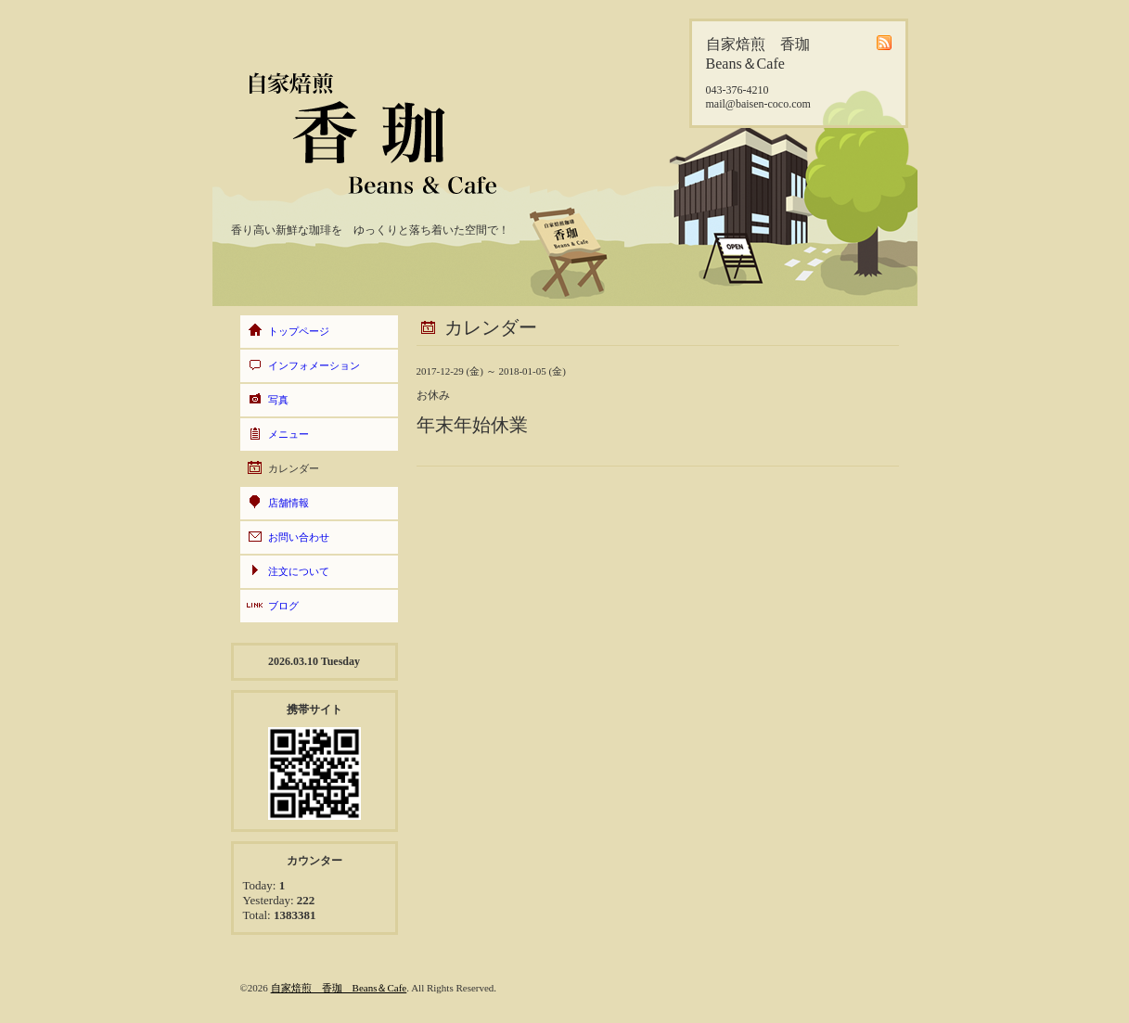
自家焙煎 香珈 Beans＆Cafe (339, 987)
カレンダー (293, 468)
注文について (298, 571)
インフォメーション (314, 365)
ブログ (283, 605)
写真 (278, 399)
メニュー (288, 434)
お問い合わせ (298, 537)
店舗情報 (288, 502)
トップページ (298, 331)
